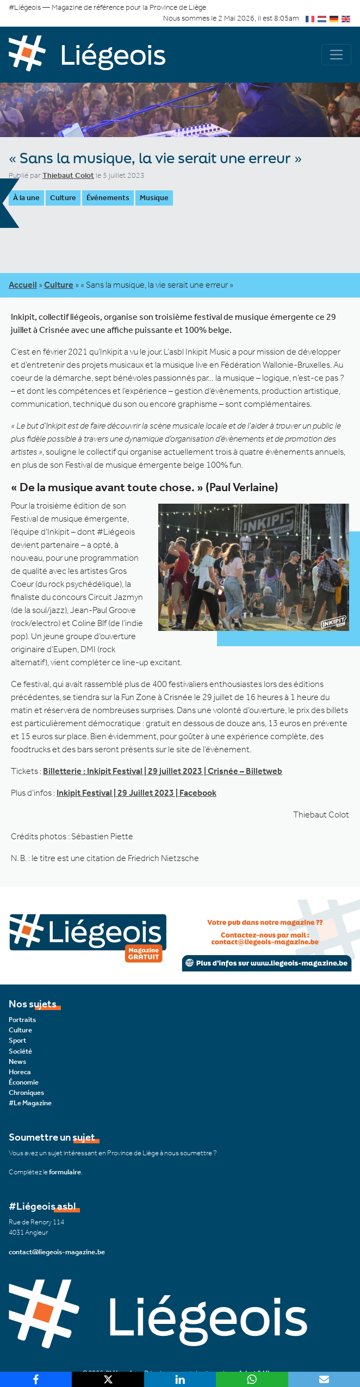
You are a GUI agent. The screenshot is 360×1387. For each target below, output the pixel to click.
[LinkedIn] (180, 1379)
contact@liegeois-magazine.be (57, 1252)
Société (20, 1051)
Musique (154, 197)
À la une (26, 197)
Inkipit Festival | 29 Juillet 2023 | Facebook (136, 793)
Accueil (23, 285)
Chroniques (26, 1092)
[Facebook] (36, 1379)
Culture (63, 197)
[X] (108, 1379)
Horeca (20, 1072)
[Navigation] (336, 54)
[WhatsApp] (252, 1379)
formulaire (65, 1172)
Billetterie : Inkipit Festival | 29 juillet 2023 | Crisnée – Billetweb (162, 771)
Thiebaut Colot (68, 175)
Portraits (22, 1020)
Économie (24, 1082)
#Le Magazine (30, 1103)
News (17, 1061)
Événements (107, 197)
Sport (17, 1040)
